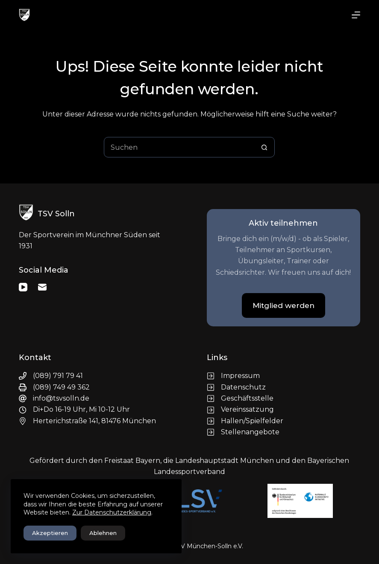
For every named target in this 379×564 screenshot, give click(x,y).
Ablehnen (103, 532)
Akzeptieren (50, 532)
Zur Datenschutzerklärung (111, 512)
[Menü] (356, 15)
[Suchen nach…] (179, 147)
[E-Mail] (42, 287)
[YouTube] (23, 287)
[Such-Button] (264, 147)
